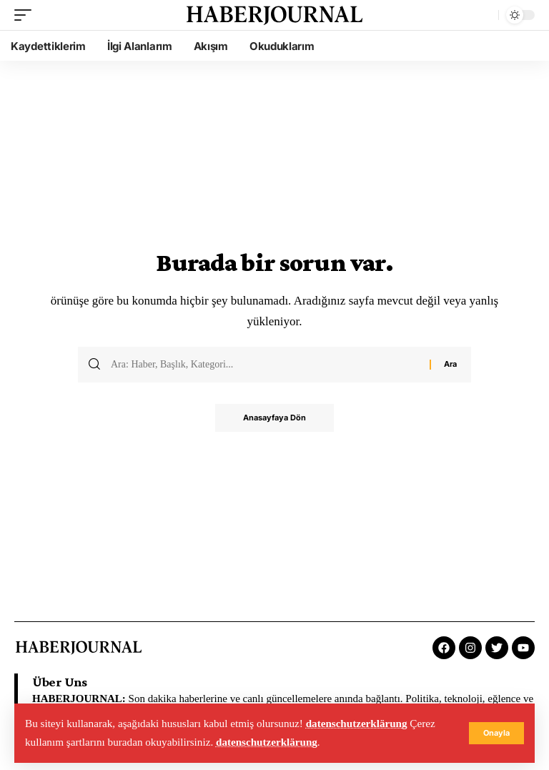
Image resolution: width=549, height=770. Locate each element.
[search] (484, 15)
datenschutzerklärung (357, 724)
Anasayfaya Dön (274, 418)
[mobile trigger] (26, 15)
